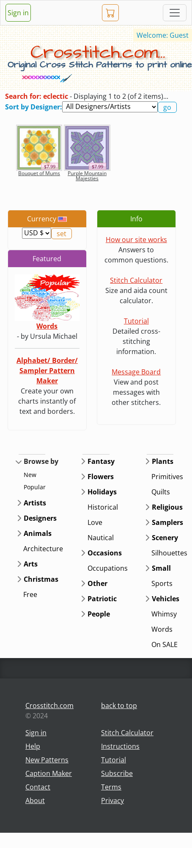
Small (161, 568)
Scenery (165, 537)
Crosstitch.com (49, 705)
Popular (35, 487)
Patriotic (102, 598)
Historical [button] (103, 507)
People (99, 614)
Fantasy (101, 461)
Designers (40, 518)
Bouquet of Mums (39, 173)
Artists (35, 503)
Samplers (167, 522)
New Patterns (47, 759)
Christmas (41, 579)
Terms (111, 787)
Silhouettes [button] (169, 553)
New (30, 475)
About (35, 800)
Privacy (112, 800)
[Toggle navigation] (175, 12)
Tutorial (136, 321)
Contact (37, 787)
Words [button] (162, 629)
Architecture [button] (43, 548)
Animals (38, 533)
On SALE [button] (164, 644)
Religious (167, 507)
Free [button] (30, 594)
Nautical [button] (101, 537)
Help (32, 746)
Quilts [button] (160, 492)
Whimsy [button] (164, 614)
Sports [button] (162, 583)
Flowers (101, 476)
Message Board (136, 372)
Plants (162, 461)
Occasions (105, 553)
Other (97, 583)
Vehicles (165, 598)
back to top (119, 705)
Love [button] (95, 522)
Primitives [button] (167, 476)
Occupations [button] (108, 568)
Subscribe (117, 773)
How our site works (136, 239)
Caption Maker (48, 773)
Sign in (18, 12)
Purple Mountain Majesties (87, 176)
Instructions (120, 746)
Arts (31, 564)
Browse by (41, 461)
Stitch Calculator (136, 280)
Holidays (102, 492)
